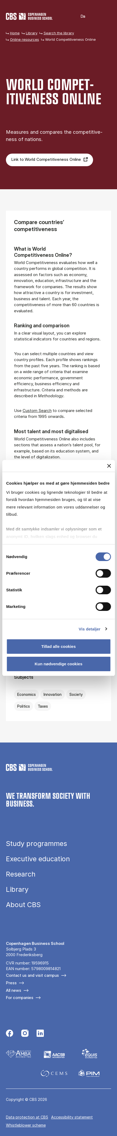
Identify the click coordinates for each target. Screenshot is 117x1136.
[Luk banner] (109, 466)
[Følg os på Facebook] (9, 1034)
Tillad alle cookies (58, 646)
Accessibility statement (72, 1117)
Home (15, 33)
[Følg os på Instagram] (25, 1034)
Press (11, 982)
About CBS (23, 904)
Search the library (59, 33)
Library (31, 33)
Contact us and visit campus (32, 975)
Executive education (38, 859)
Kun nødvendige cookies (59, 664)
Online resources (24, 39)
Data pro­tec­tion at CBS (27, 1117)
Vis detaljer (90, 628)
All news (13, 990)
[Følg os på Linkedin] (40, 1034)
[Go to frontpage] (29, 16)
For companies (19, 997)
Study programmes (36, 843)
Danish (79, 16)
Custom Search (37, 410)
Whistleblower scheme (26, 1125)
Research (21, 874)
